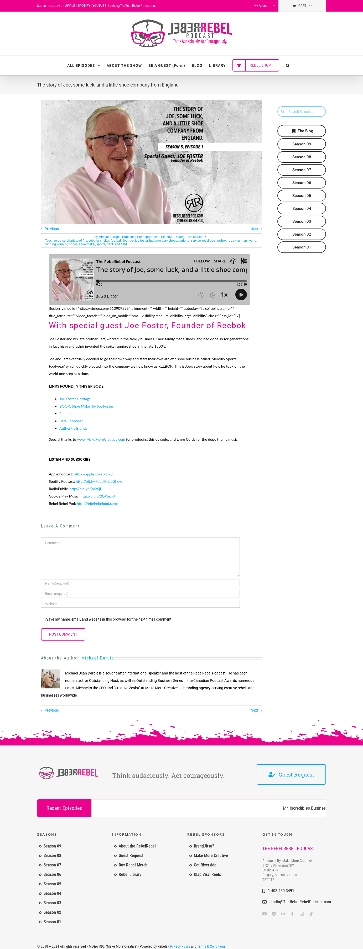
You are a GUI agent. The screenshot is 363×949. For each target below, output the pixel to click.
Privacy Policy (180, 946)
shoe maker (87, 244)
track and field (117, 244)
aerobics (59, 240)
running (50, 244)
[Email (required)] (140, 593)
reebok (221, 240)
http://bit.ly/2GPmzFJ (97, 496)
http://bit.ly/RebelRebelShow (99, 481)
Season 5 (199, 237)
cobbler (94, 240)
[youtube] (264, 914)
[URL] (140, 604)
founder (128, 240)
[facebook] (292, 914)
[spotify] (274, 914)
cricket (104, 240)
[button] (287, 65)
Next (254, 229)
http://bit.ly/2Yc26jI (85, 488)
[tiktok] (311, 914)
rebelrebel (209, 240)
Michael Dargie (109, 237)
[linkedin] (283, 914)
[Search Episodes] (301, 111)
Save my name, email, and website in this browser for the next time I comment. (109, 619)
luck (152, 240)
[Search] (282, 111)
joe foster (141, 240)
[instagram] (302, 914)
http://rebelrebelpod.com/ (98, 503)
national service (189, 240)
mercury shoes (166, 240)
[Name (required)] (140, 583)
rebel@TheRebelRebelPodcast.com (134, 6)
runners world (246, 240)
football (116, 240)
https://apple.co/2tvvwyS (94, 474)
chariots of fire (77, 240)
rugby (232, 240)
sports (100, 244)
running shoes (67, 244)
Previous (52, 229)
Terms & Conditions (211, 946)
